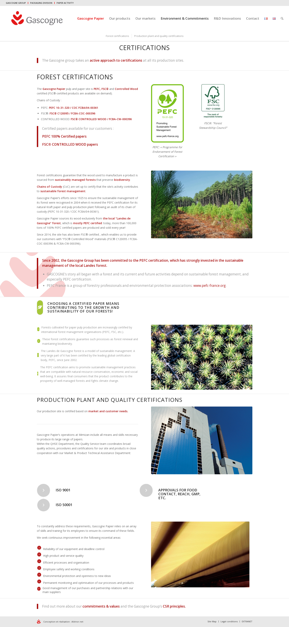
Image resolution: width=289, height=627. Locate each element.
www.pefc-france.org (209, 285)
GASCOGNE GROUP (16, 2)
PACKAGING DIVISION (41, 2)
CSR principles (174, 606)
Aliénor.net (77, 621)
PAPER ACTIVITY (65, 2)
